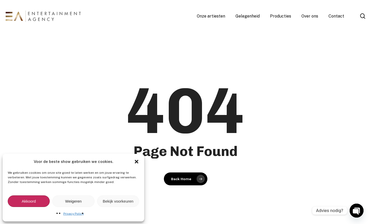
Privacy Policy (73, 213)
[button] (136, 161)
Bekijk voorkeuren (118, 201)
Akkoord (29, 201)
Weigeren (73, 201)
